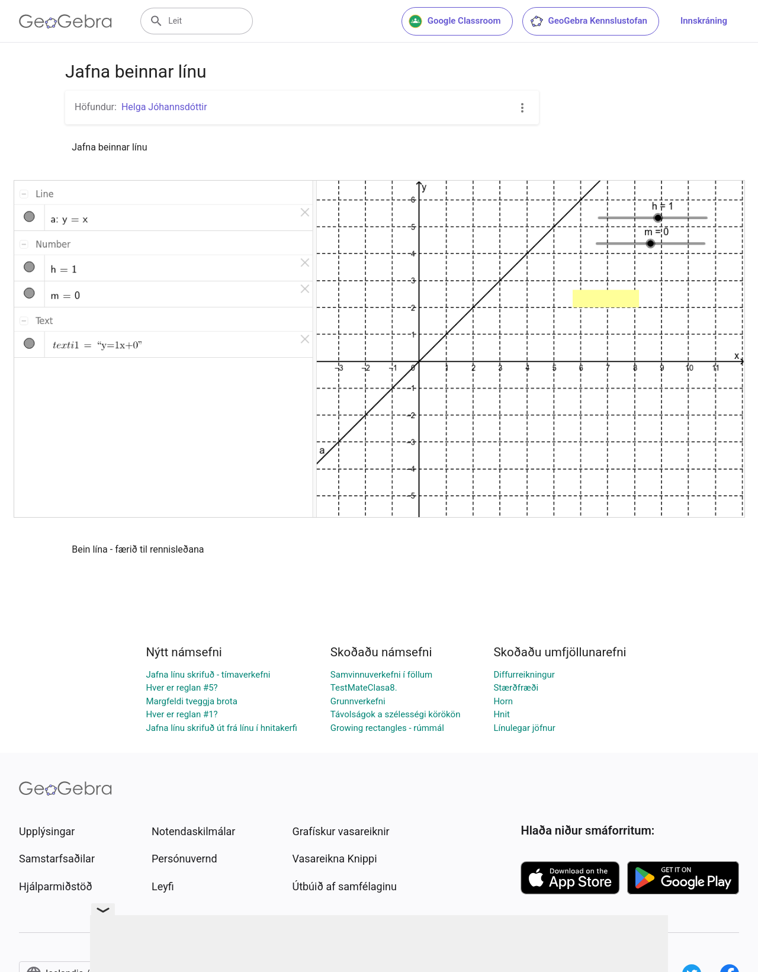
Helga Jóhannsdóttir (164, 107)
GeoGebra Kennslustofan (588, 21)
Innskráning (703, 20)
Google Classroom (455, 21)
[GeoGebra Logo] (65, 21)
